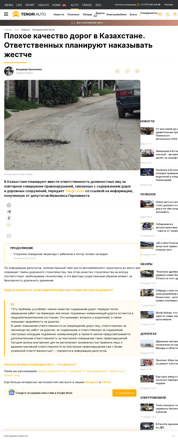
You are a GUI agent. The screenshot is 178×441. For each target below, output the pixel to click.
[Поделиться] (137, 71)
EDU (98, 5)
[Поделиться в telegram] (9, 212)
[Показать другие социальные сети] (9, 225)
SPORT (30, 5)
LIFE (19, 5)
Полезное (73, 14)
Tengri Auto (74, 191)
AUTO (75, 5)
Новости (59, 14)
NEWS (9, 5)
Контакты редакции (137, 4)
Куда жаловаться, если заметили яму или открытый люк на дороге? (58, 290)
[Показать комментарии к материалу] (9, 236)
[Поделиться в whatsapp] (9, 205)
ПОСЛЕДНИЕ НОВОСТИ (16, 436)
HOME (56, 5)
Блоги (133, 14)
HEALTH (43, 5)
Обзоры (87, 14)
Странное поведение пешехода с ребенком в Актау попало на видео (61, 254)
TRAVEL (87, 5)
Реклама (168, 5)
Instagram (91, 382)
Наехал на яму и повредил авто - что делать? (40, 364)
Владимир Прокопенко (29, 69)
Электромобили (116, 14)
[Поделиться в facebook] (9, 218)
